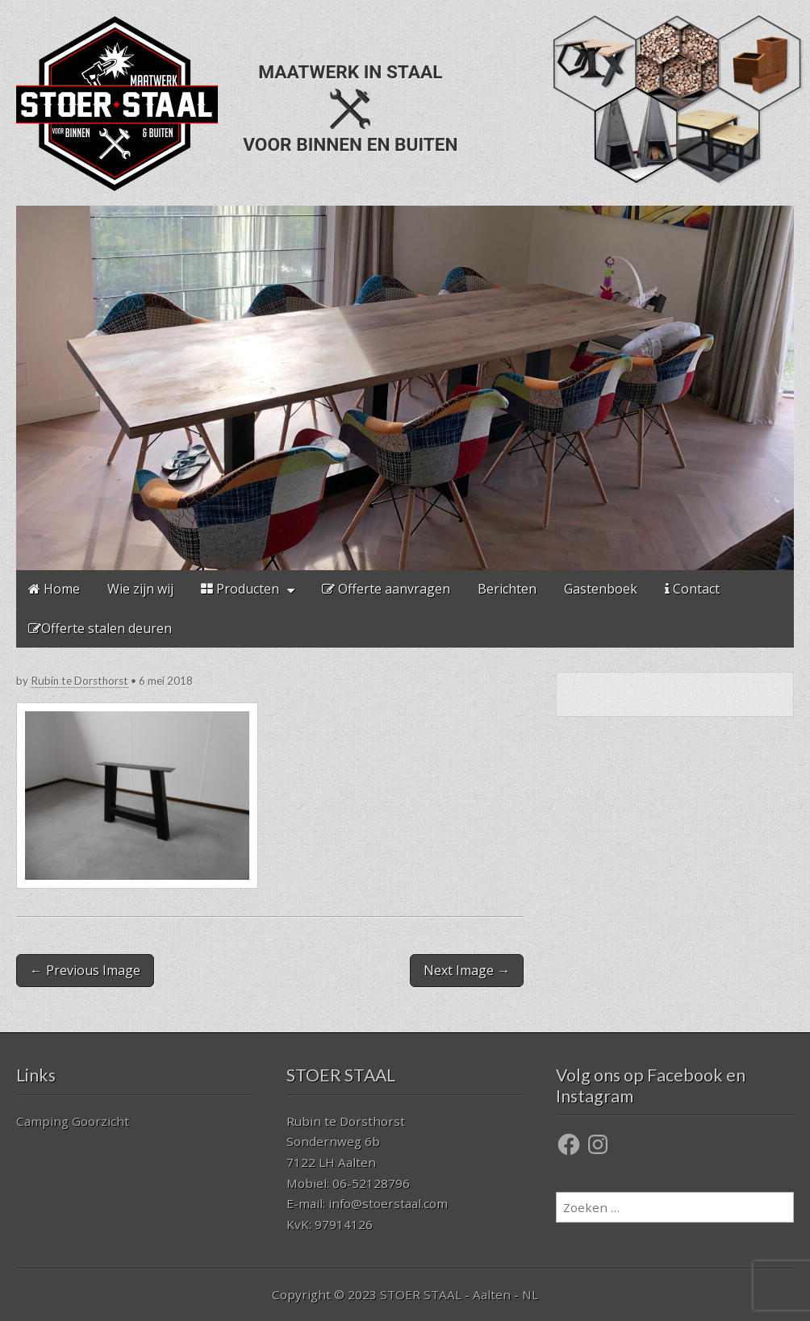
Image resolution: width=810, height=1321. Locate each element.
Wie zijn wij (140, 589)
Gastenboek (600, 589)
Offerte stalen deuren (100, 628)
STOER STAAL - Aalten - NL (459, 1294)
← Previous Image (85, 970)
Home (54, 589)
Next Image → (467, 970)
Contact (692, 589)
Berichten (507, 589)
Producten (240, 589)
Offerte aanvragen (386, 589)
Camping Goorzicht (72, 1121)
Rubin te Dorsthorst (79, 680)
